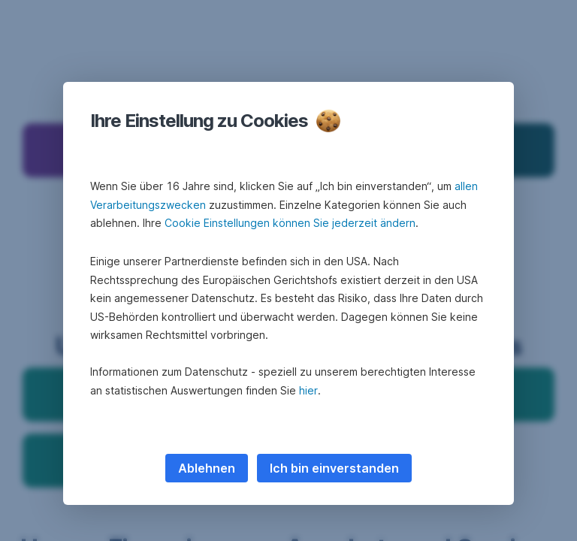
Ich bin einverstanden (334, 468)
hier (308, 390)
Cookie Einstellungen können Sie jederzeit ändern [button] (290, 222)
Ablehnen (206, 468)
